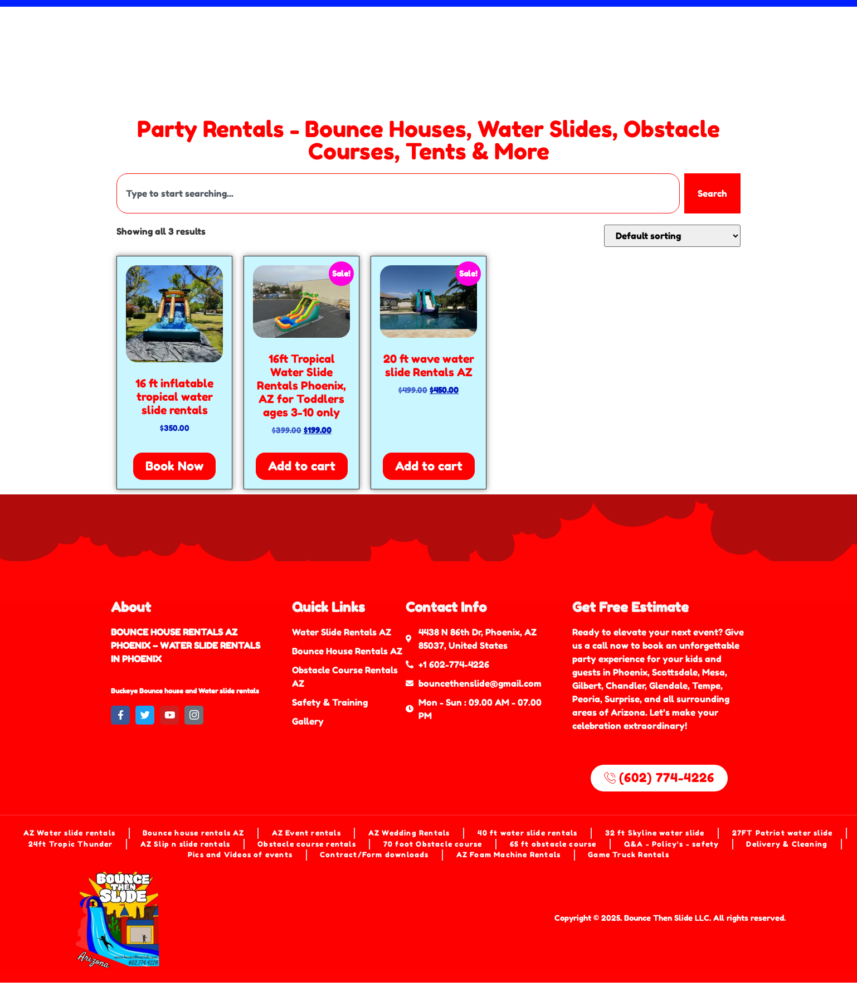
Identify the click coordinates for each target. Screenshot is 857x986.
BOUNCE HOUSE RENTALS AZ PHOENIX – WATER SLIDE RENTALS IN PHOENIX (185, 645)
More (533, 38)
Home (129, 22)
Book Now (174, 466)
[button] (454, 38)
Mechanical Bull (487, 22)
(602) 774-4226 (603, 38)
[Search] (835, 39)
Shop (382, 38)
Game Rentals (316, 38)
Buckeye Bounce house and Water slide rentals (185, 691)
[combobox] (774, 39)
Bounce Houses (284, 22)
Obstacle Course (383, 22)
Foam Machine (156, 38)
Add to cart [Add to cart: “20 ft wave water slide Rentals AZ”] (428, 466)
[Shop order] (672, 236)
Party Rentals (454, 38)
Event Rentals (585, 22)
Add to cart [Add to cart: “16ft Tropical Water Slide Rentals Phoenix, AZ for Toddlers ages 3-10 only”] (301, 466)
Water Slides (194, 22)
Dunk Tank (235, 38)
